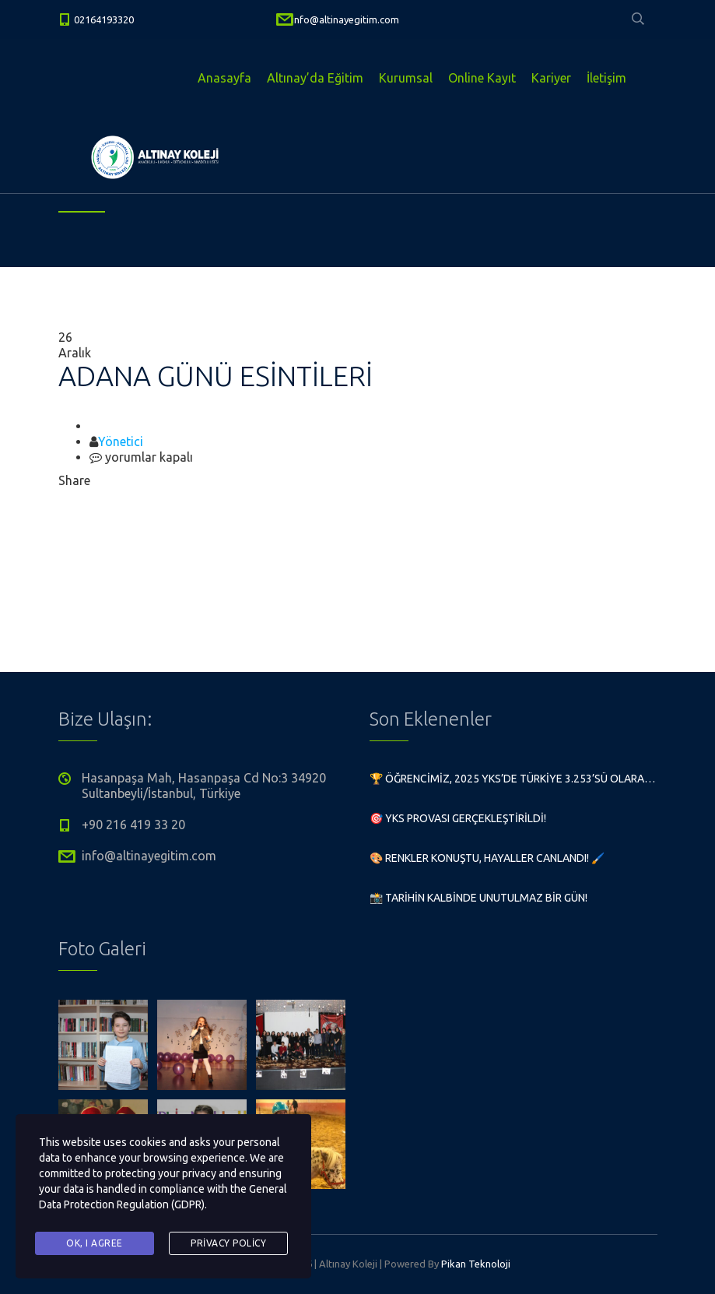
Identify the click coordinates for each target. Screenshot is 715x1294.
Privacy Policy (228, 1243)
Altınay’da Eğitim (315, 78)
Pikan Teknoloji (475, 1263)
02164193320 (104, 19)
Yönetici (120, 441)
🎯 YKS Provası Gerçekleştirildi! (458, 818)
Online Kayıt (482, 78)
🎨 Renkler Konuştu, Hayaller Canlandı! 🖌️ (487, 858)
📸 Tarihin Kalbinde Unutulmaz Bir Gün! (478, 897)
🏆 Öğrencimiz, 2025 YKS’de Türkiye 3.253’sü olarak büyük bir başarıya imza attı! (513, 778)
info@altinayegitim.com (345, 19)
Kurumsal (406, 78)
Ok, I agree (94, 1243)
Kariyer (551, 78)
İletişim (606, 78)
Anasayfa (224, 78)
